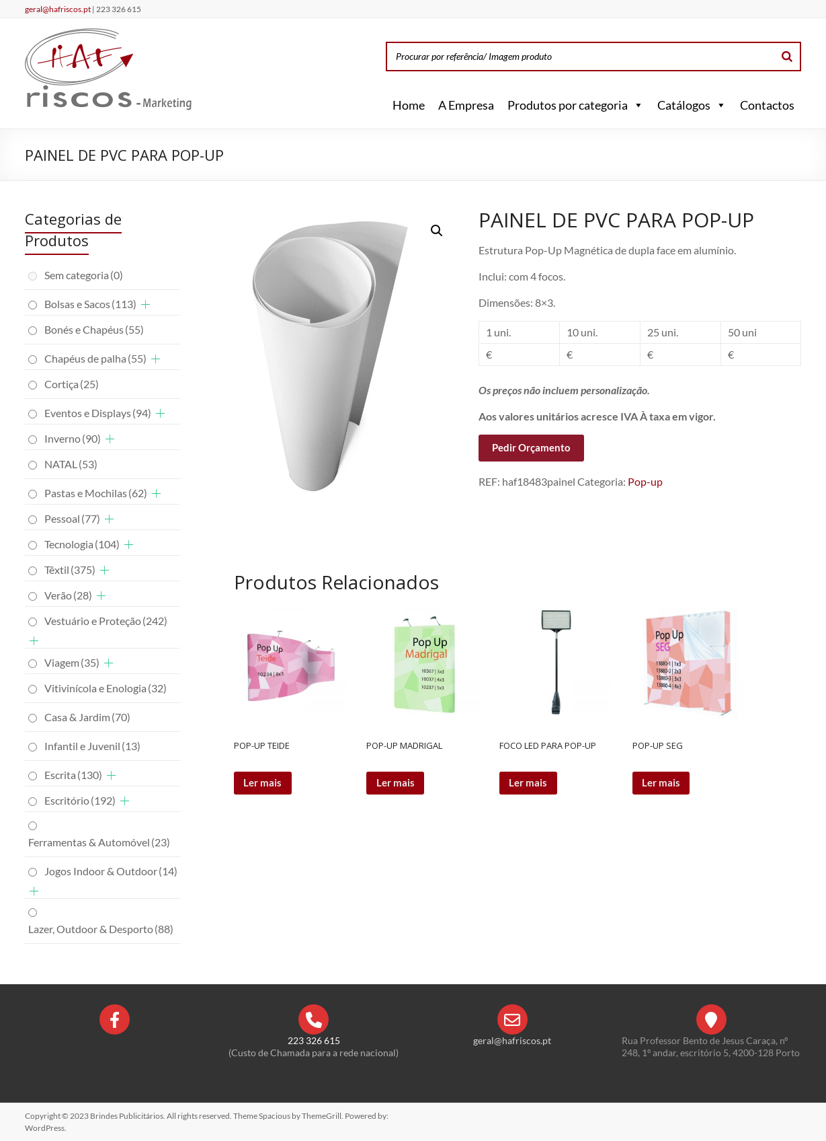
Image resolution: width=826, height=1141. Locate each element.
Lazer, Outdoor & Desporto (100, 928)
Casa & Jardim (87, 716)
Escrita (73, 774)
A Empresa (466, 105)
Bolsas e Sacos (90, 303)
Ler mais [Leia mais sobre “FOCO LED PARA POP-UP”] (530, 783)
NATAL (70, 463)
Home (409, 105)
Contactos (767, 105)
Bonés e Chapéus (94, 329)
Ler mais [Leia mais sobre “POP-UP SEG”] (663, 783)
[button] (636, 105)
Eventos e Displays (97, 412)
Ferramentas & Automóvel (99, 842)
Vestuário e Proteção (105, 620)
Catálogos (692, 105)
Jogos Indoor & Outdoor (110, 870)
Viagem (71, 662)
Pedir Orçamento (531, 447)
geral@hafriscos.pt (58, 9)
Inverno (72, 438)
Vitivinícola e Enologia (105, 688)
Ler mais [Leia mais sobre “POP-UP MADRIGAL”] (397, 783)
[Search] (787, 56)
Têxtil (69, 569)
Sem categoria (83, 274)
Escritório (80, 800)
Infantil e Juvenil (92, 745)
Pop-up (645, 481)
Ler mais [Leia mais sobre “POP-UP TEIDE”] (264, 783)
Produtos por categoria (575, 105)
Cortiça (71, 383)
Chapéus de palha (95, 358)
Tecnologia (82, 544)
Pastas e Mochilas (95, 492)
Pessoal (72, 518)
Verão (68, 595)
